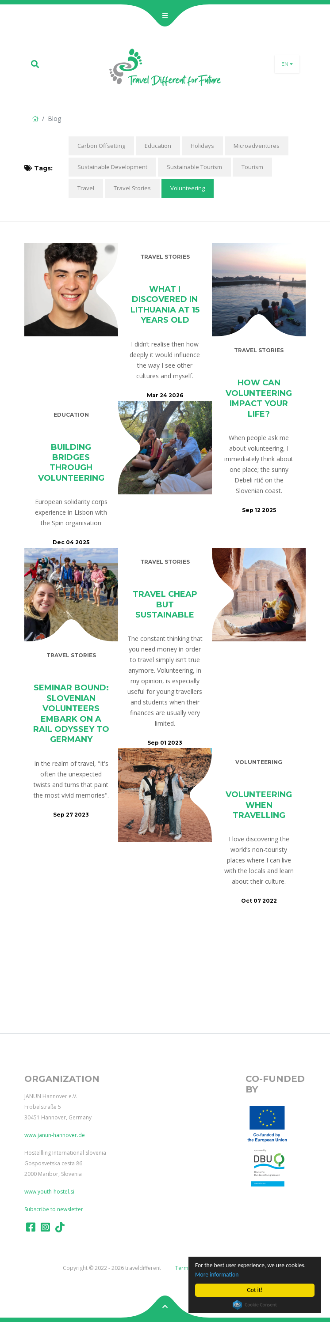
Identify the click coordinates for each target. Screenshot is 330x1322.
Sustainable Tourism (194, 167)
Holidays (202, 146)
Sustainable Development (112, 167)
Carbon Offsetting (101, 146)
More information (216, 1274)
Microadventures (257, 146)
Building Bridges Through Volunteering (71, 462)
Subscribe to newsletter (53, 1209)
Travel (85, 188)
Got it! (254, 1290)
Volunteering (187, 188)
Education (158, 146)
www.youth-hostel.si (49, 1191)
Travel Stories (132, 188)
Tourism (252, 167)
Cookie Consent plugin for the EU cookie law (255, 1305)
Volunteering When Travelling (259, 805)
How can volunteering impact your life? (259, 398)
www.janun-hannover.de (54, 1135)
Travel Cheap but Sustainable (165, 604)
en (287, 64)
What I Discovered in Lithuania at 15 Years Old (165, 304)
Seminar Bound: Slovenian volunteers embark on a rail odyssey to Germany (71, 713)
